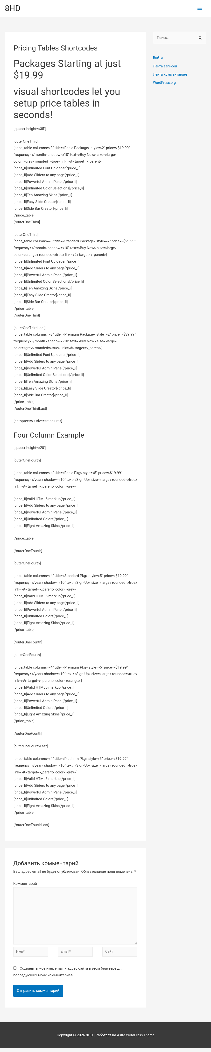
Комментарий (25, 884)
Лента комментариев (171, 75)
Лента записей (165, 67)
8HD (13, 9)
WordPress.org (165, 83)
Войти (158, 58)
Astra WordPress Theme (135, 1039)
